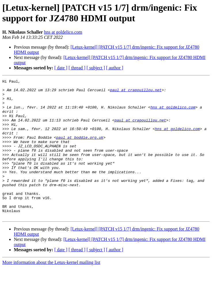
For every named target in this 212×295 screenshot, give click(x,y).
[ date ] (60, 67)
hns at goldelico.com (63, 32)
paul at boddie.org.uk (79, 149)
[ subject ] (96, 67)
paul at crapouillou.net (135, 92)
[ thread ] (76, 67)
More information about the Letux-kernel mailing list (51, 290)
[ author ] (114, 67)
